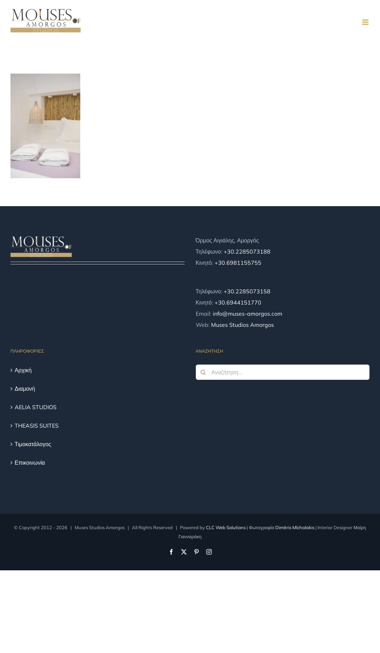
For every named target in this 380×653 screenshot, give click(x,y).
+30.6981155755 (238, 262)
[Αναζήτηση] (203, 372)
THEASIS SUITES (37, 425)
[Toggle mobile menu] (366, 22)
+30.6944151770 (238, 302)
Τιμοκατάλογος (33, 444)
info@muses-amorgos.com (247, 313)
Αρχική (23, 370)
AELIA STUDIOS (36, 407)
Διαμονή (25, 388)
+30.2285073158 (247, 291)
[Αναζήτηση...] (283, 372)
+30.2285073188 (247, 251)
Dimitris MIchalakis (294, 527)
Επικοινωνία (30, 462)
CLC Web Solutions (226, 527)
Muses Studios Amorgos (242, 324)
